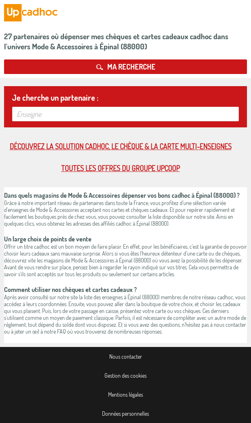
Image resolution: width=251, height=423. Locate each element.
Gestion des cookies (125, 375)
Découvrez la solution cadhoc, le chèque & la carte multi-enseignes (121, 146)
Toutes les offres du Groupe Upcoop (120, 168)
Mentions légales (125, 394)
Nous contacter (125, 356)
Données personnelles (125, 413)
